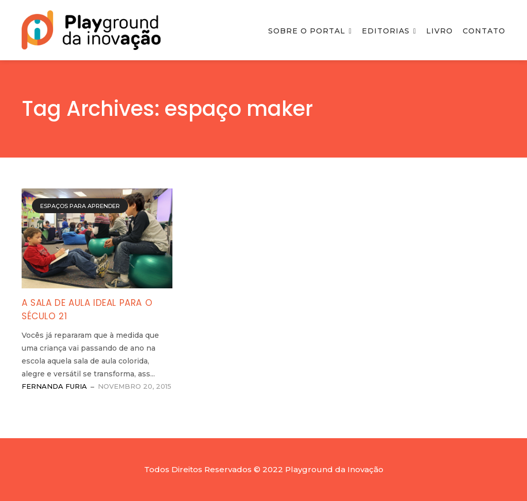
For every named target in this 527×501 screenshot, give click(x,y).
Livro (439, 31)
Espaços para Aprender (80, 206)
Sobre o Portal (306, 31)
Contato (484, 31)
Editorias (386, 31)
